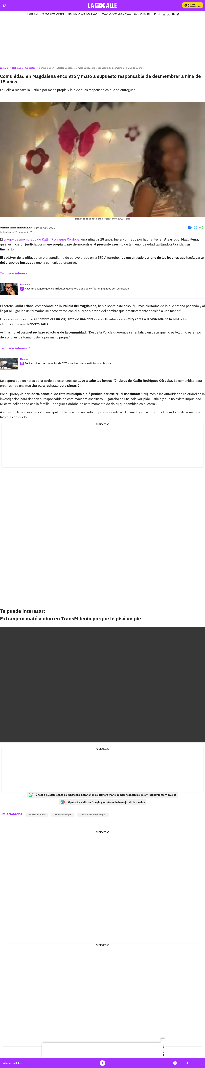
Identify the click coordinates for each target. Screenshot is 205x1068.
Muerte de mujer (62, 814)
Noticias (16, 68)
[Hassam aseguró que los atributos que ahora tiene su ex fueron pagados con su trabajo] (9, 289)
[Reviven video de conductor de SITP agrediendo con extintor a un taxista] (9, 364)
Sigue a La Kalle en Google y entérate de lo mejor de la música (102, 802)
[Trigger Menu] (4, 5)
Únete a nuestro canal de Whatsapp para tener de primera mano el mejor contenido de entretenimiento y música (102, 795)
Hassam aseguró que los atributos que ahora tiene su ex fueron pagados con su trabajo (77, 288)
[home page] (102, 5)
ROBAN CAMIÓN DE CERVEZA (116, 14)
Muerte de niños (37, 814)
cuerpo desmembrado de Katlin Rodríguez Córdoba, (41, 239)
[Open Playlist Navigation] (201, 1063)
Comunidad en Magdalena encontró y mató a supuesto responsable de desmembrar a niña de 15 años (91, 68)
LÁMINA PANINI (142, 14)
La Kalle (4, 68)
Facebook (190, 227)
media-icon (102, 1063)
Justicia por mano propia (92, 814)
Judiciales (29, 68)
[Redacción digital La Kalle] (19, 227)
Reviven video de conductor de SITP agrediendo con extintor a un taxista (68, 363)
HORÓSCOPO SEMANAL (52, 14)
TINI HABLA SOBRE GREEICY (82, 14)
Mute (175, 1063)
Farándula (25, 284)
